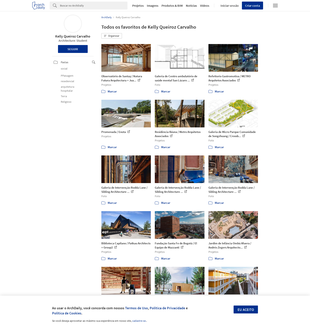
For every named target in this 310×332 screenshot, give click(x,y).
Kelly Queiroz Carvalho (72, 36)
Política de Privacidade (167, 308)
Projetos (138, 5)
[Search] (93, 5)
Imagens (152, 5)
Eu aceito (246, 309)
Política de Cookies (66, 313)
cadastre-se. (139, 321)
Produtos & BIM (172, 5)
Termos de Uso (136, 308)
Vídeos (204, 5)
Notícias (191, 5)
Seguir (73, 49)
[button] (111, 36)
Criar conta (252, 6)
